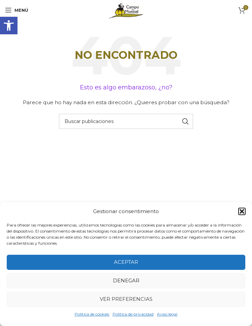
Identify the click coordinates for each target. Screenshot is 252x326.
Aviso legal (167, 314)
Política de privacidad (133, 314)
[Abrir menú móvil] (17, 10)
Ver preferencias (126, 299)
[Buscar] (126, 121)
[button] (8, 25)
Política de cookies (92, 314)
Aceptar (126, 262)
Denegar (126, 280)
